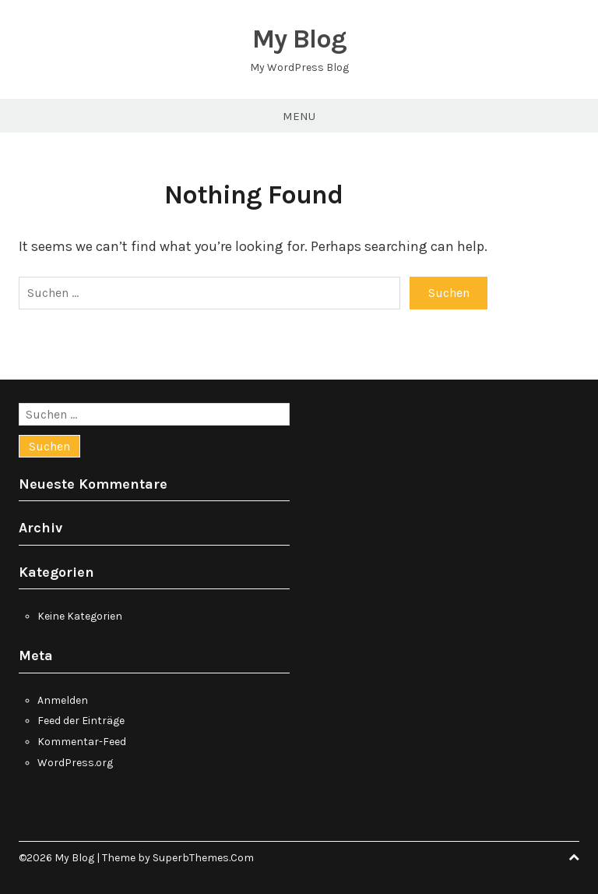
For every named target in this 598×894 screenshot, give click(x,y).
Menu (299, 116)
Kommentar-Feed (81, 741)
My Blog (299, 39)
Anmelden (62, 700)
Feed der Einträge (81, 720)
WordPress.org (75, 762)
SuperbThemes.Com (203, 857)
